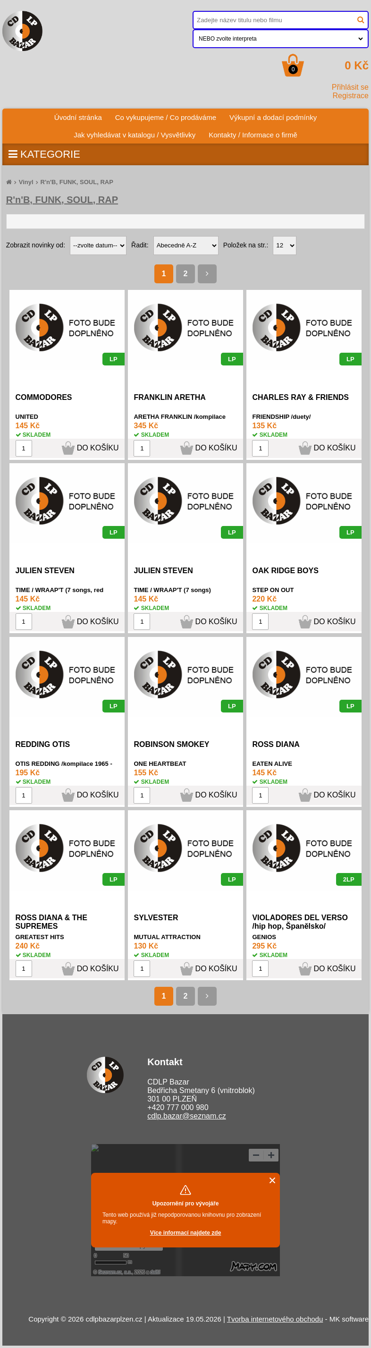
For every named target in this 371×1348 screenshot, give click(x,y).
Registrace (351, 96)
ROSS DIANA (275, 744)
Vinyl (26, 182)
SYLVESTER (156, 918)
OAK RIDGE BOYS (285, 571)
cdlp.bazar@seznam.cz (186, 1116)
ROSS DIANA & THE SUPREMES (51, 922)
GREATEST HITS (40, 937)
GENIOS (264, 937)
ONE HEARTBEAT (160, 763)
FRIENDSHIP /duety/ (281, 416)
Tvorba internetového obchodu (275, 1319)
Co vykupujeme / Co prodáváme (165, 117)
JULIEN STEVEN (45, 571)
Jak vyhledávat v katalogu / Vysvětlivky (134, 135)
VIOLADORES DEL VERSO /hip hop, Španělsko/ (299, 922)
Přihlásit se (350, 87)
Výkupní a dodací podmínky (273, 117)
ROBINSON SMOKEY (171, 744)
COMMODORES (44, 397)
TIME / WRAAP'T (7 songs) (172, 589)
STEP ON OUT (273, 589)
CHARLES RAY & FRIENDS (300, 397)
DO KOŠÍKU (98, 448)
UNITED (27, 416)
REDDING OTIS (43, 744)
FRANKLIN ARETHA (169, 397)
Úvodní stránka (81, 115)
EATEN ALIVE (272, 763)
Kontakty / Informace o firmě (253, 135)
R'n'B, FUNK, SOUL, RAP (77, 182)
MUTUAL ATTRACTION (167, 937)
